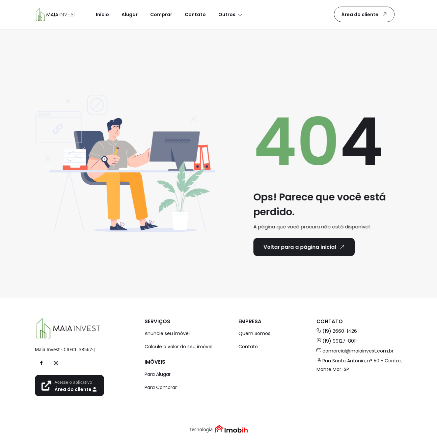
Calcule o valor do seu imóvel (178, 346)
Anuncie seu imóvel (167, 333)
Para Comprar (161, 387)
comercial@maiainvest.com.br (355, 351)
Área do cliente (365, 14)
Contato (248, 346)
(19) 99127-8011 (336, 341)
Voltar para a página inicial (303, 247)
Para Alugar (158, 374)
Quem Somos (254, 333)
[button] (230, 14)
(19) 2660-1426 (336, 331)
